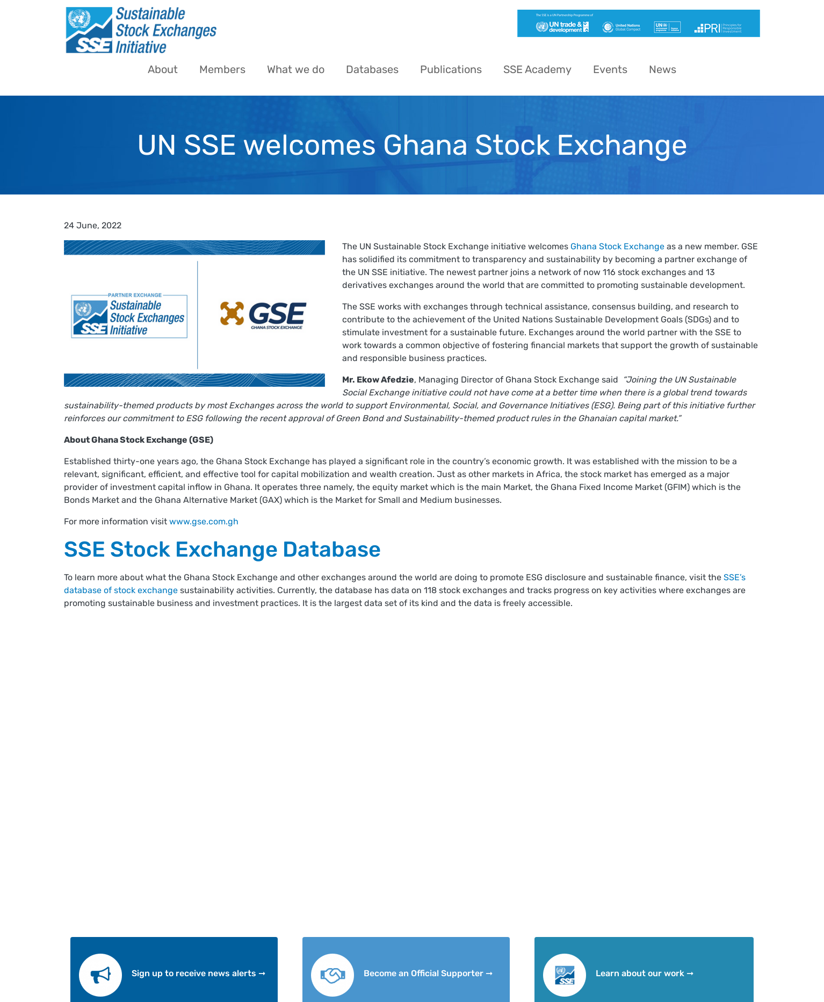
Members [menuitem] (222, 69)
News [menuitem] (662, 69)
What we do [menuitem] (295, 69)
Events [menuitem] (610, 69)
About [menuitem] (163, 69)
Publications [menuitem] (451, 69)
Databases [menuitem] (372, 69)
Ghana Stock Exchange (616, 246)
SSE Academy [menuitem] (537, 69)
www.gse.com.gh (203, 521)
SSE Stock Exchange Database (222, 549)
